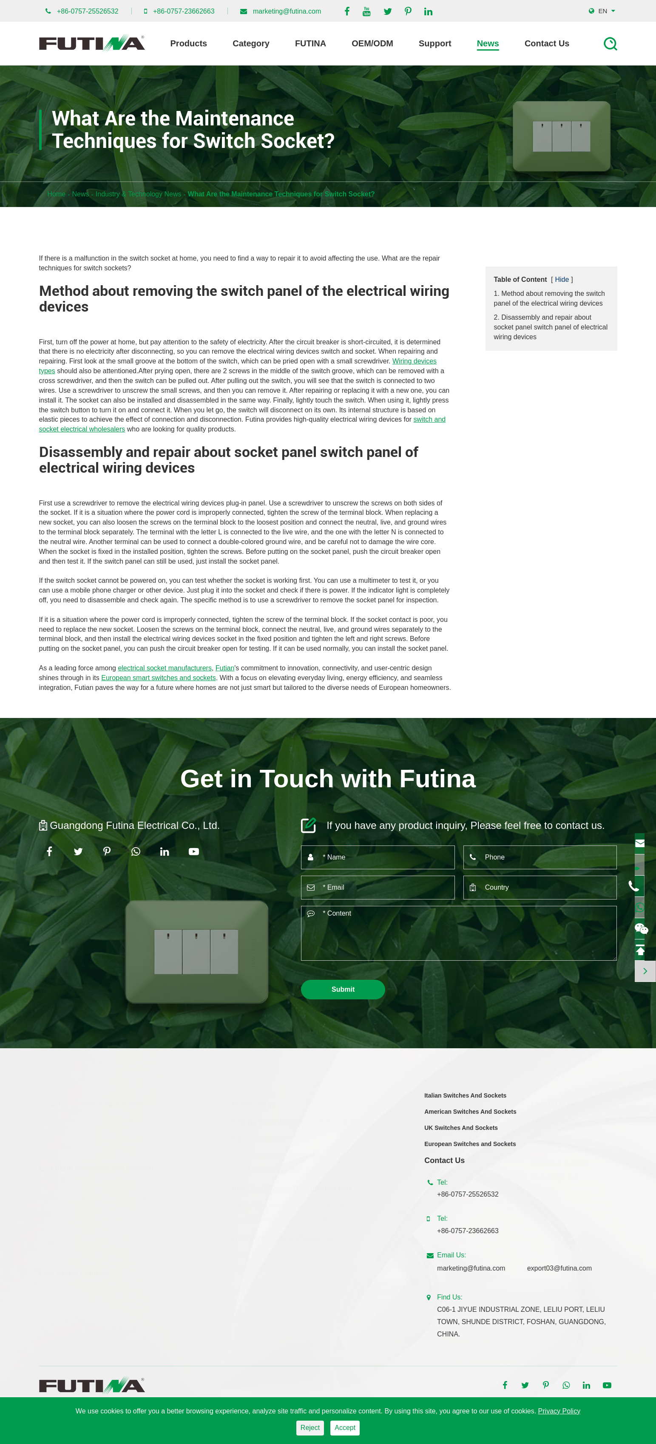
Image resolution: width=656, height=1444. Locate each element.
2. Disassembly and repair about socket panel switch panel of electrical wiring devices (551, 327)
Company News (555, 1119)
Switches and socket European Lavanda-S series (113, 1210)
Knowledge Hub (555, 1174)
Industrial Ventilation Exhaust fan (281, 1266)
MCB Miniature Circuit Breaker (278, 1153)
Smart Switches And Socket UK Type (95, 1119)
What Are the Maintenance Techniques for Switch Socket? (281, 194)
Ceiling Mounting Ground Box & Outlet (302, 1119)
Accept (345, 1427)
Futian (225, 668)
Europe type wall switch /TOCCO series (99, 1182)
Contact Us (547, 43)
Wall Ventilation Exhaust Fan (283, 1236)
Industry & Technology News (139, 194)
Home (57, 194)
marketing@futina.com (287, 11)
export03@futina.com (566, 1268)
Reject (310, 1427)
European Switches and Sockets (470, 1150)
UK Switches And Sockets (461, 1134)
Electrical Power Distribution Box (292, 1186)
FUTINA (310, 43)
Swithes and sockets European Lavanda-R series (113, 1224)
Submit (343, 989)
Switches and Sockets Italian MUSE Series (103, 1252)
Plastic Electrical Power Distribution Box (292, 1203)
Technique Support (559, 1161)
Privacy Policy (559, 1411)
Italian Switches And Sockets (465, 1101)
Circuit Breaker (259, 1137)
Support (435, 43)
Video (540, 1133)
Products (188, 43)
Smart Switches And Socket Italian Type (99, 1133)
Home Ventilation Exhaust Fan (277, 1252)
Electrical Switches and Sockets (97, 1166)
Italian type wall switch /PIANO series (95, 1196)
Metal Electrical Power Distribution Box (290, 1217)
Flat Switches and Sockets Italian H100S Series (111, 1238)
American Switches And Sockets (470, 1118)
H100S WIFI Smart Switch (78, 1147)
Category (251, 43)
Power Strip (253, 1102)
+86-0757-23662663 (184, 11)
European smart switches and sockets (158, 677)
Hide (562, 279)
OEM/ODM (372, 43)
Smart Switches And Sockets (91, 1102)
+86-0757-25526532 (88, 11)
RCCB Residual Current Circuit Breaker (291, 1167)
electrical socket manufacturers (165, 668)
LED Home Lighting (74, 1271)
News (488, 43)
